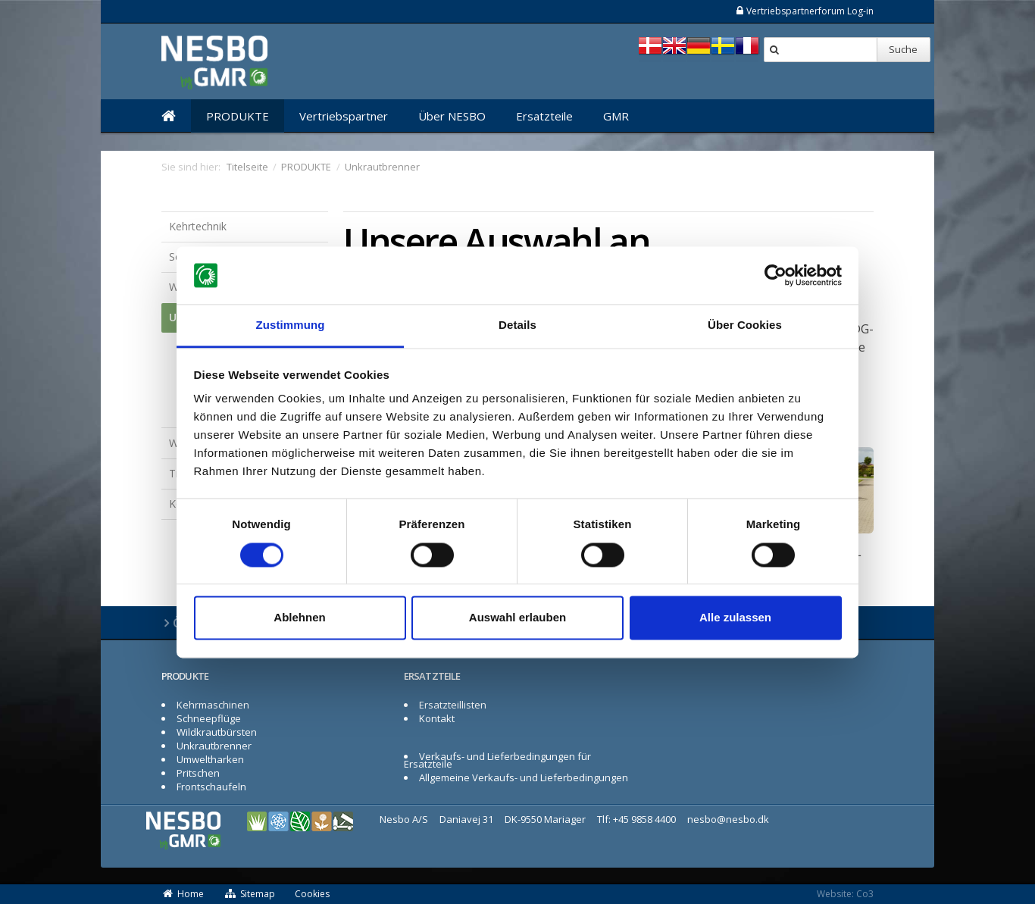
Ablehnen (299, 618)
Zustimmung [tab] (290, 325)
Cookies (312, 893)
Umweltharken (210, 759)
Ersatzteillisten (452, 705)
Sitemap (249, 893)
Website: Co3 (845, 893)
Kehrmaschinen (213, 705)
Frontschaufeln (211, 786)
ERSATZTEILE (432, 676)
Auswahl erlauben (517, 618)
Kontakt (437, 718)
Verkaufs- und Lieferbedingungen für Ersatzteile (497, 760)
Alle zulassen (735, 618)
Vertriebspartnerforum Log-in (804, 11)
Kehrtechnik (198, 226)
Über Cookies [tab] (745, 325)
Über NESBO (452, 116)
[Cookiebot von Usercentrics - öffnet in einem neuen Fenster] (775, 275)
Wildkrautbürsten (217, 732)
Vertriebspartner (343, 116)
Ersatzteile (544, 116)
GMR (616, 116)
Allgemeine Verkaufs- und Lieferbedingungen (523, 777)
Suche (903, 49)
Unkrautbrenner (214, 745)
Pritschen (198, 773)
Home (182, 893)
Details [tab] (517, 325)
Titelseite (247, 167)
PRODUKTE (237, 116)
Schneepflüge (209, 718)
